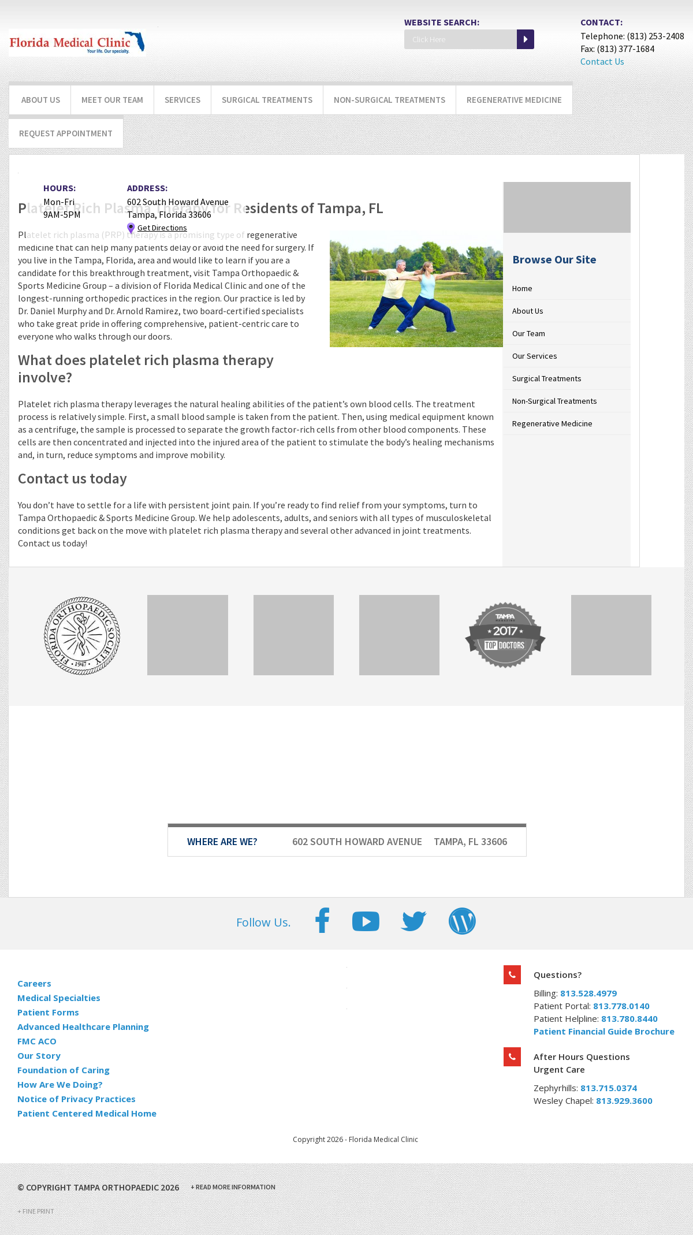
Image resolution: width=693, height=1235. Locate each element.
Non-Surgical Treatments (389, 99)
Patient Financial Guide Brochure (604, 1031)
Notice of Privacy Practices (76, 1098)
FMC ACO (37, 1041)
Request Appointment (66, 133)
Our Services (534, 356)
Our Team (528, 333)
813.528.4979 (588, 993)
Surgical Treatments (267, 99)
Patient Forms (48, 1012)
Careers (34, 983)
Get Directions (162, 227)
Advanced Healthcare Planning (83, 1026)
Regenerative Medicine (514, 99)
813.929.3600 (624, 1100)
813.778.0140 (621, 1005)
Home (522, 288)
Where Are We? (222, 841)
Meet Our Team (112, 99)
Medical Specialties (58, 997)
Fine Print (35, 1211)
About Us (40, 99)
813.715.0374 (608, 1087)
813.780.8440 (629, 1018)
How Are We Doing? (60, 1084)
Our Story (39, 1055)
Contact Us (602, 61)
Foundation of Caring (63, 1070)
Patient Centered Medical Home (87, 1113)
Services (182, 99)
